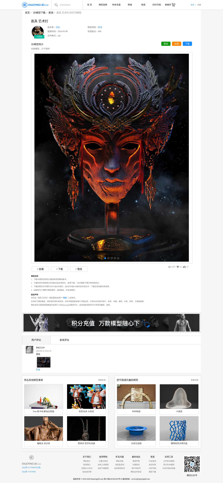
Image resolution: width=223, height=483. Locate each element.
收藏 (176, 44)
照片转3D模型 (169, 465)
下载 (187, 44)
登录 (192, 5)
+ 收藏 (40, 269)
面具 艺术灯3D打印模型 (69, 12)
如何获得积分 (119, 468)
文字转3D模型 (169, 461)
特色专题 (116, 5)
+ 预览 (78, 269)
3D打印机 (156, 5)
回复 (38, 369)
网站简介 (86, 461)
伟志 (58, 27)
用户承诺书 (136, 468)
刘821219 (40, 348)
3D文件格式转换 (168, 468)
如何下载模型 (103, 468)
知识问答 (152, 465)
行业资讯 (152, 461)
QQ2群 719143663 (29, 472)
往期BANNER (86, 468)
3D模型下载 (39, 12)
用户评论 (36, 340)
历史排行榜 (86, 472)
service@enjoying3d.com (140, 479)
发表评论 (64, 340)
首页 (27, 12)
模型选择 (103, 5)
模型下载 (152, 472)
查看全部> (102, 380)
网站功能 (119, 461)
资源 (143, 5)
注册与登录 (103, 461)
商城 (130, 5)
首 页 (89, 5)
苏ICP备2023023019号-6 (113, 479)
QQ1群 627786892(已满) (31, 467)
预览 (166, 44)
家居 (51, 12)
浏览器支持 (119, 465)
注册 (199, 5)
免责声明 (136, 461)
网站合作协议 (136, 472)
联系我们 (86, 465)
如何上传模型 (103, 465)
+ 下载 (59, 269)
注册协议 (136, 465)
